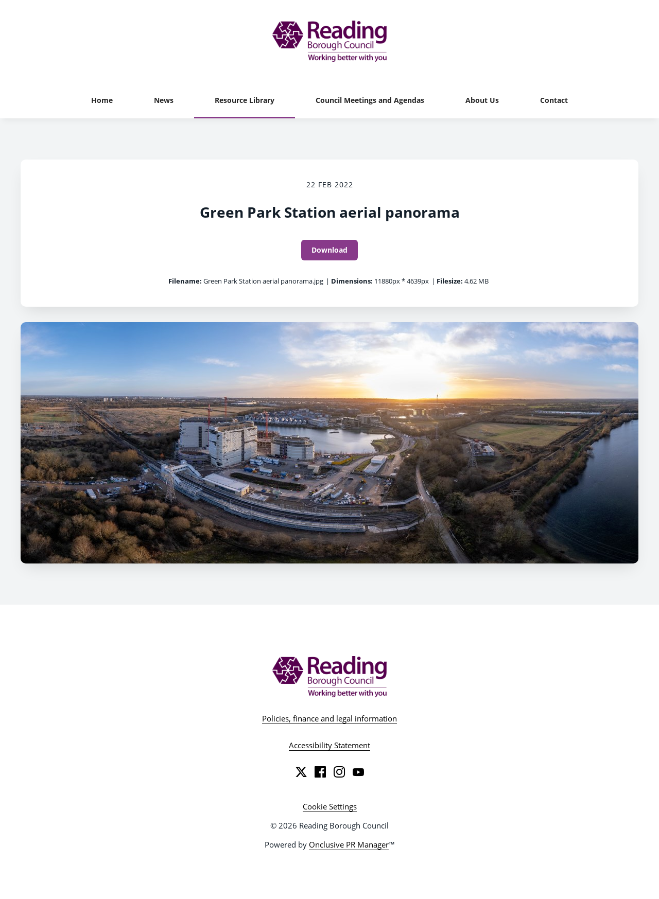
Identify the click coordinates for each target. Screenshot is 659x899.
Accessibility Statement (329, 745)
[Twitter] (301, 772)
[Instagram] (339, 772)
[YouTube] (358, 772)
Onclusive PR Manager (349, 844)
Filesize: (450, 281)
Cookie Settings (330, 806)
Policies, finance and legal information (329, 718)
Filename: (185, 281)
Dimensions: (352, 281)
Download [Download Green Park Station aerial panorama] (329, 250)
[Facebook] (320, 772)
